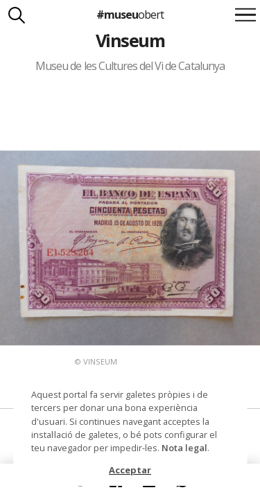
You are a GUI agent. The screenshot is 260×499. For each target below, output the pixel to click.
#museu (130, 14)
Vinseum (130, 40)
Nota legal (184, 447)
